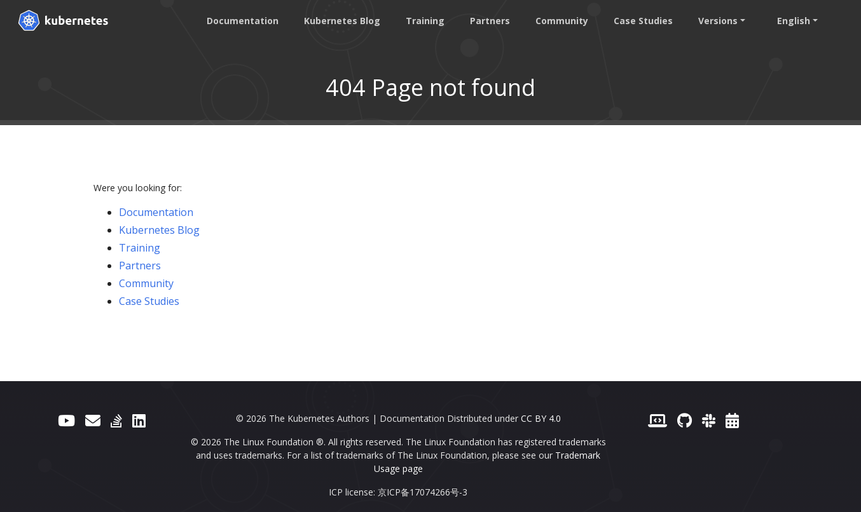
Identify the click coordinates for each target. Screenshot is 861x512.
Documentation (243, 21)
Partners (490, 21)
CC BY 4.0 (541, 418)
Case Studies (643, 21)
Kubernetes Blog (342, 21)
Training (425, 21)
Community (561, 21)
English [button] (793, 21)
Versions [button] (718, 21)
